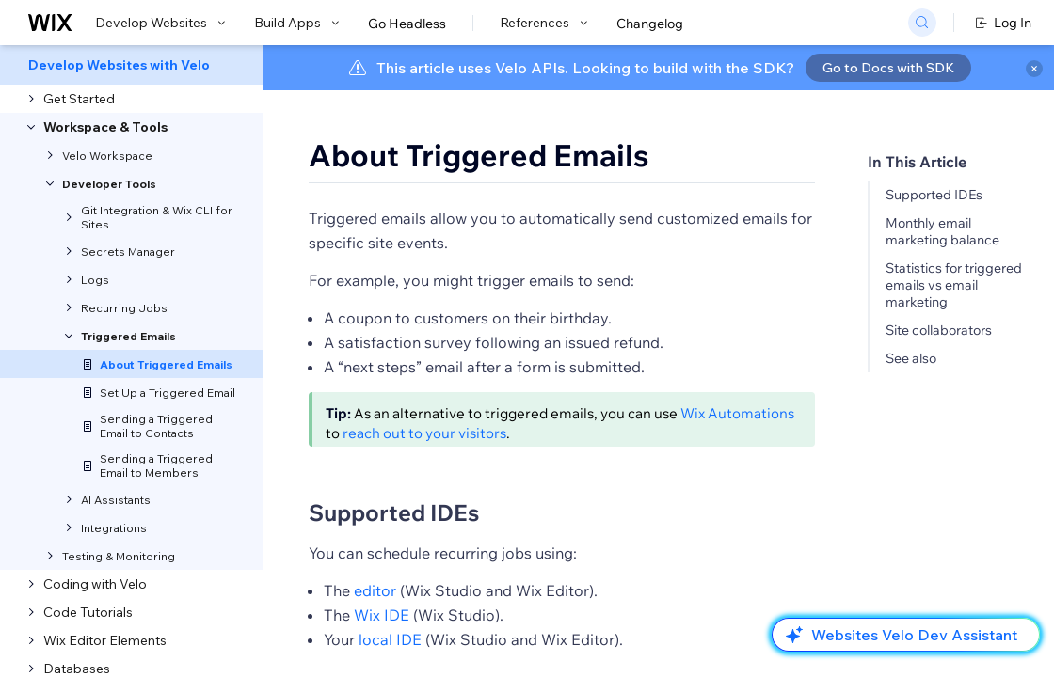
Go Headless (407, 23)
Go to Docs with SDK (888, 67)
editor (375, 590)
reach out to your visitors (424, 433)
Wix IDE (381, 615)
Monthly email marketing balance (942, 231)
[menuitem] (131, 65)
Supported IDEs (934, 194)
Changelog (649, 23)
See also (911, 358)
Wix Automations (737, 413)
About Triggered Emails (479, 155)
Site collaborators (939, 330)
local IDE (390, 639)
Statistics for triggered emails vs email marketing (954, 285)
